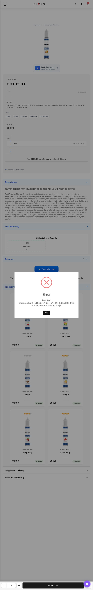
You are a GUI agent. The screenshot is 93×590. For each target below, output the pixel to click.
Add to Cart (53, 585)
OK (46, 313)
